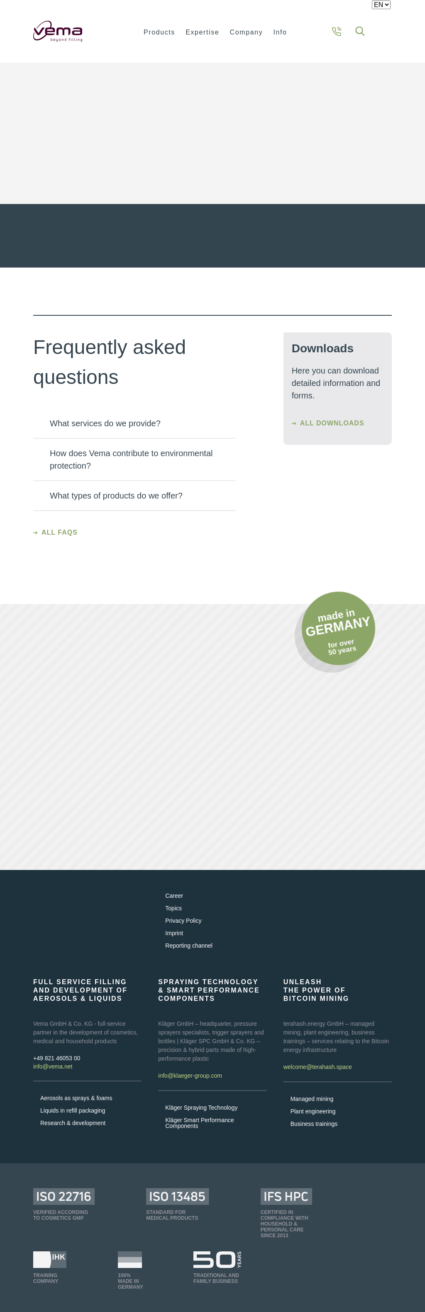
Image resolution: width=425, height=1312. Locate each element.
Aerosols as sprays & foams (76, 1109)
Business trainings (314, 1135)
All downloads (332, 434)
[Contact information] (336, 31)
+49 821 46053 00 (56, 1069)
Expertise (202, 32)
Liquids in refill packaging (72, 1122)
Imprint (174, 944)
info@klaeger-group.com (190, 1087)
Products (159, 32)
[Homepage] (72, 31)
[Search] (360, 31)
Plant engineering (313, 1122)
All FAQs (60, 543)
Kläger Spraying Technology (201, 1119)
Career (174, 907)
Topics (173, 919)
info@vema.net (52, 1077)
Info (280, 32)
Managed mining (312, 1110)
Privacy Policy (183, 932)
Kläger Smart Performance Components (199, 1134)
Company (246, 32)
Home (42, 77)
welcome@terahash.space (317, 1078)
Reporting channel (188, 957)
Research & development (72, 1134)
